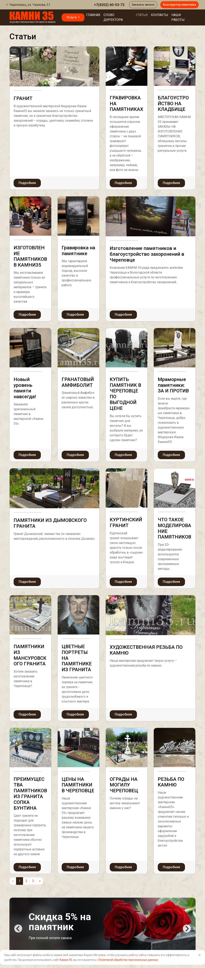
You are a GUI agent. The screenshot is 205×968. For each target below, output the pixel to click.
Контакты (159, 15)
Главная (93, 15)
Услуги (71, 17)
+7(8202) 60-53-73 (109, 5)
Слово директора (113, 17)
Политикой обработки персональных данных (128, 959)
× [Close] (199, 955)
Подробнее (27, 183)
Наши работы (178, 17)
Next (187, 929)
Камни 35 (66, 959)
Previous (18, 929)
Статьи (142, 15)
